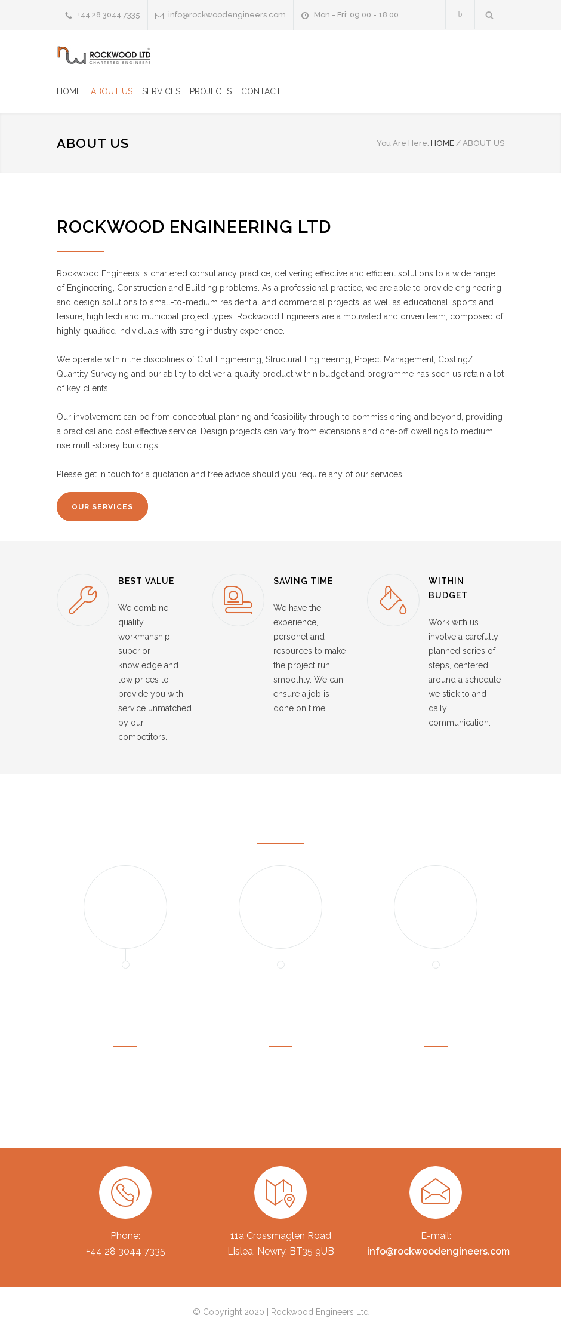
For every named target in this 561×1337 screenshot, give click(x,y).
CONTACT (261, 91)
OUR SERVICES (102, 507)
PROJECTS (211, 91)
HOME (69, 91)
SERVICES (161, 91)
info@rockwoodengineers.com (227, 14)
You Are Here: (403, 143)
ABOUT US (111, 91)
